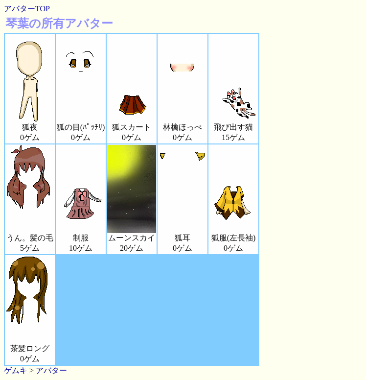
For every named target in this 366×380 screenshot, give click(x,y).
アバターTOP (27, 8)
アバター (51, 370)
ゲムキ (15, 370)
